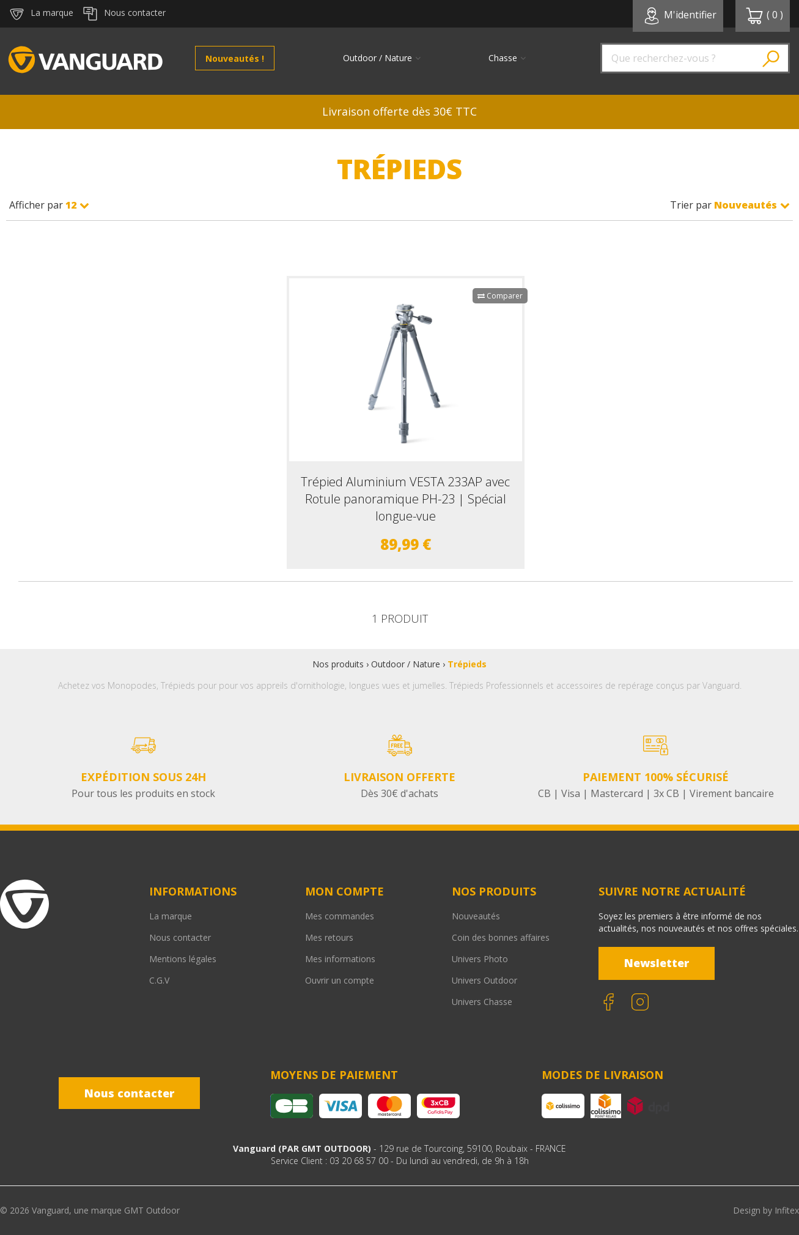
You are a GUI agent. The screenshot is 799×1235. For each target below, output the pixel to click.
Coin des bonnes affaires (501, 937)
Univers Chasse (482, 1001)
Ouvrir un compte (339, 980)
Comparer (500, 296)
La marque (170, 916)
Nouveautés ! (234, 58)
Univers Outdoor (484, 980)
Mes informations (340, 959)
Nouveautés (476, 916)
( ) (764, 16)
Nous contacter (180, 937)
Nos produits (338, 664)
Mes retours (329, 937)
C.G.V (159, 980)
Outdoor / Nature (405, 664)
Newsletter (656, 962)
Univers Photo (480, 959)
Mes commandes (339, 916)
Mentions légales (182, 959)
